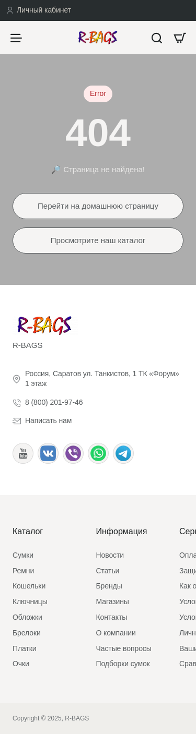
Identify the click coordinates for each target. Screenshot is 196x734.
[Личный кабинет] (38, 10)
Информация (121, 531)
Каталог (28, 531)
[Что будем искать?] (157, 37)
